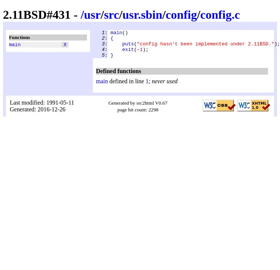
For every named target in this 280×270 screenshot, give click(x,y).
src (111, 14)
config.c (220, 14)
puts (128, 47)
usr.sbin (142, 14)
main (15, 45)
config (181, 14)
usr (92, 14)
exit (128, 53)
